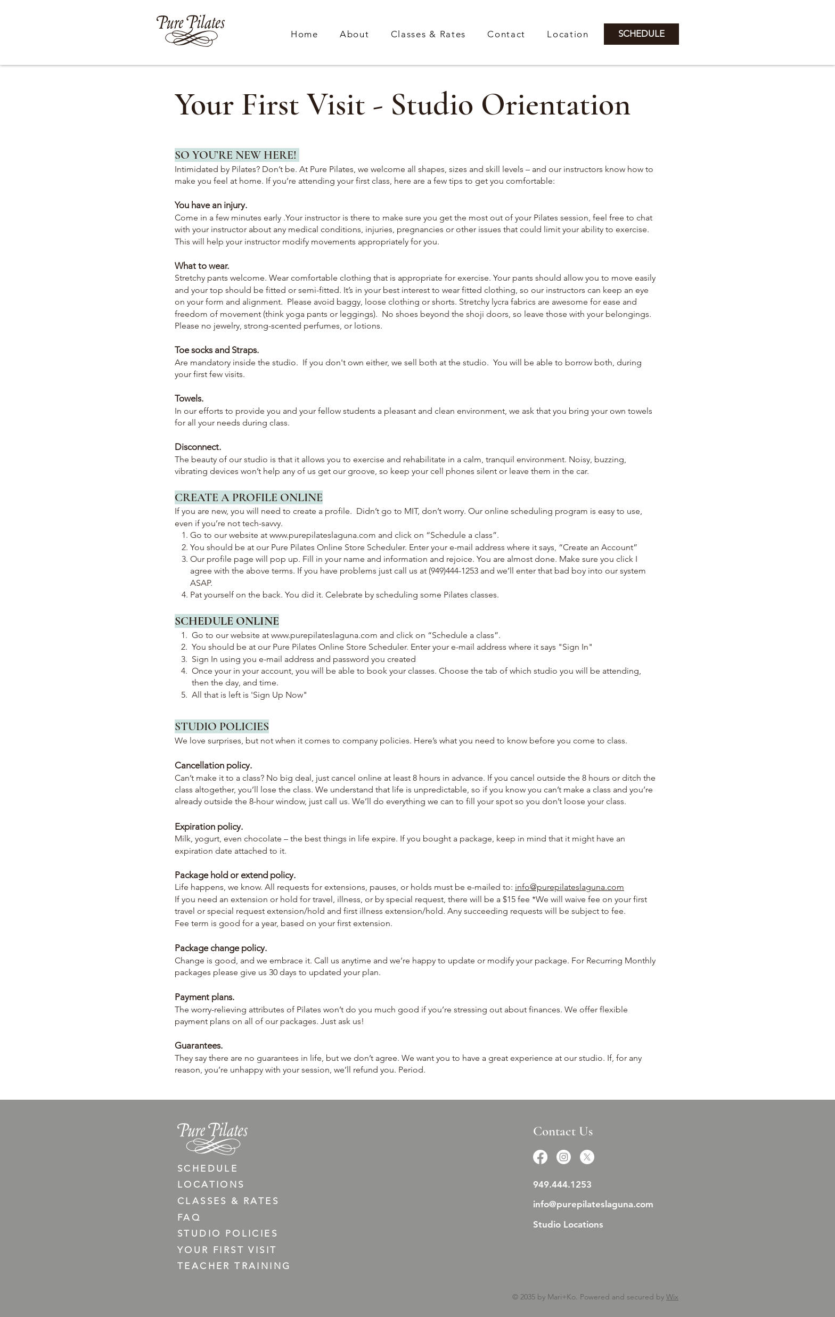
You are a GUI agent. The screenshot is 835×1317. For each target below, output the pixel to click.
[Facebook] (540, 1157)
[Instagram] (563, 1157)
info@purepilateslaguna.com (569, 887)
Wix (672, 1297)
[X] (587, 1157)
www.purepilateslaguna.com (322, 535)
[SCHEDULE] (641, 34)
